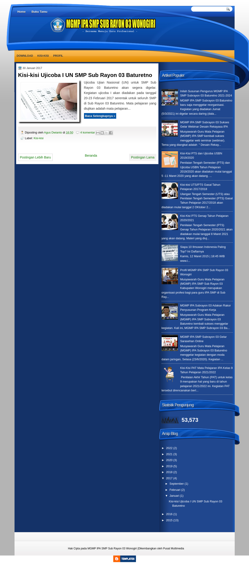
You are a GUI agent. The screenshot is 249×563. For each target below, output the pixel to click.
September (177, 483)
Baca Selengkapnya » (100, 116)
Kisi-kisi (43, 55)
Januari (175, 495)
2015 (169, 520)
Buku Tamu (39, 11)
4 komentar (87, 132)
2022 (169, 448)
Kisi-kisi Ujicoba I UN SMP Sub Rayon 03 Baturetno (85, 75)
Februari (175, 489)
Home (21, 11)
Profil (58, 55)
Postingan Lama (142, 157)
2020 (169, 460)
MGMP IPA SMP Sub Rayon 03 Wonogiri (112, 548)
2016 (169, 514)
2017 (169, 478)
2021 (169, 454)
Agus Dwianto (53, 132)
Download (25, 55)
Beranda (91, 155)
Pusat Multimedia (173, 548)
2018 (169, 472)
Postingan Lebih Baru (35, 157)
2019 (169, 466)
